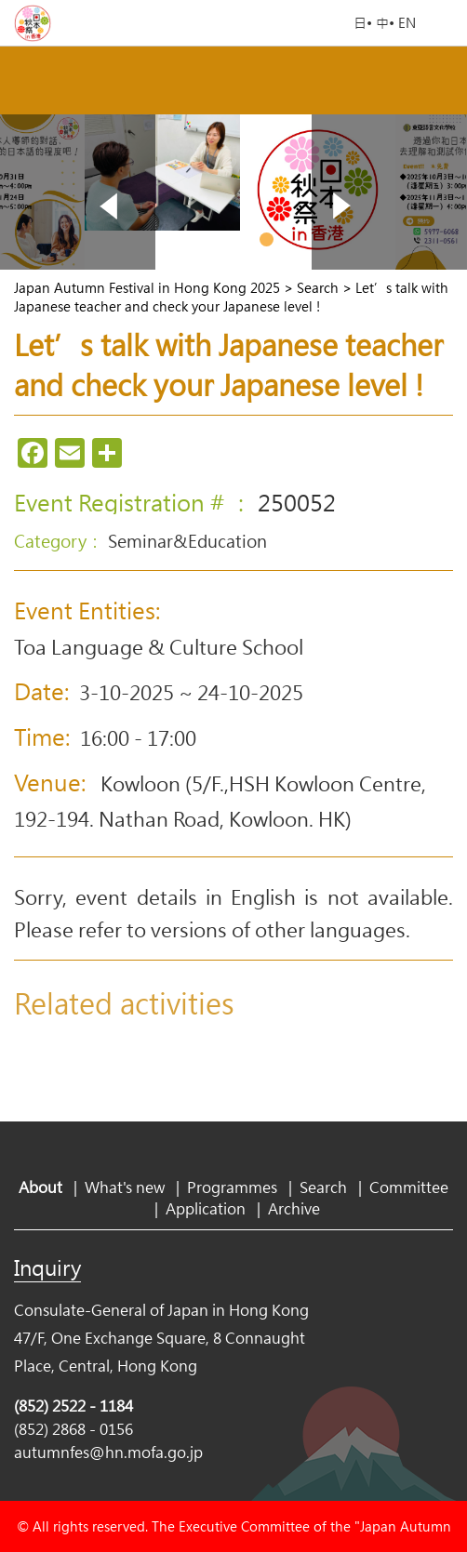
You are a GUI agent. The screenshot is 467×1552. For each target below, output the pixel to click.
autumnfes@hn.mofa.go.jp (108, 1452)
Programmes (232, 1187)
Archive (294, 1208)
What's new (125, 1187)
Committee (408, 1187)
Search (323, 1187)
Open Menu (443, 23)
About (40, 1187)
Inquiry (47, 1267)
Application (206, 1208)
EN (407, 23)
